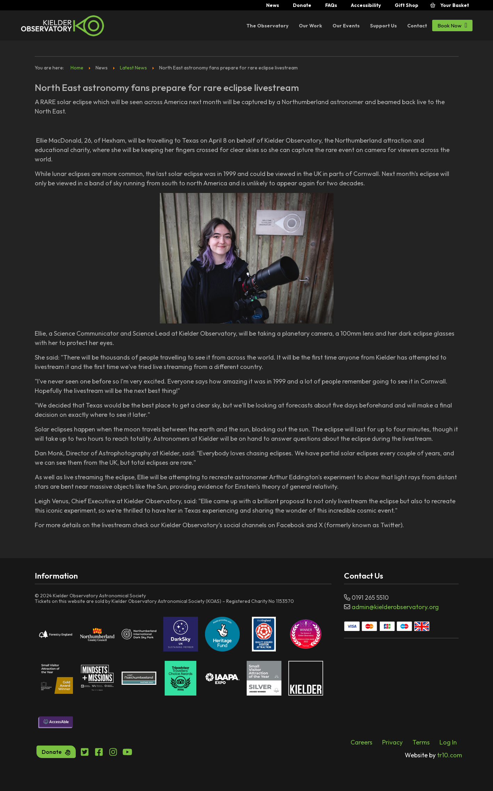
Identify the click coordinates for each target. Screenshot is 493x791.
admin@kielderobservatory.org (395, 607)
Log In (448, 742)
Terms (421, 742)
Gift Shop (406, 5)
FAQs (331, 5)
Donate (302, 5)
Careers (361, 742)
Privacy (392, 742)
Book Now (452, 25)
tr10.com (433, 755)
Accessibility (366, 5)
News (272, 5)
